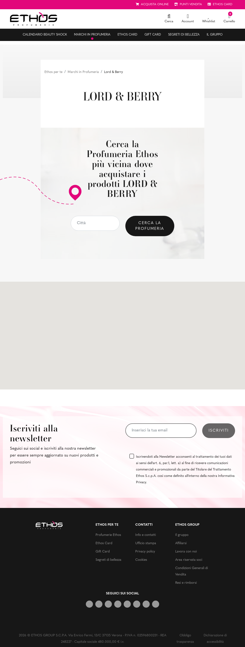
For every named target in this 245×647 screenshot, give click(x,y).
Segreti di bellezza (184, 34)
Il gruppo (215, 34)
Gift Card (152, 34)
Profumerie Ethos (108, 535)
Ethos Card (127, 34)
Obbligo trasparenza (185, 639)
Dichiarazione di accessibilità (215, 639)
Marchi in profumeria (92, 34)
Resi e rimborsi (186, 583)
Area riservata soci (188, 560)
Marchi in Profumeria (83, 72)
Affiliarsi (181, 543)
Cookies (141, 560)
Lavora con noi (186, 551)
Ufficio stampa (145, 543)
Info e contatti (145, 535)
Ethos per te (53, 72)
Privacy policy (145, 551)
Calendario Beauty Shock (45, 34)
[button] (169, 19)
